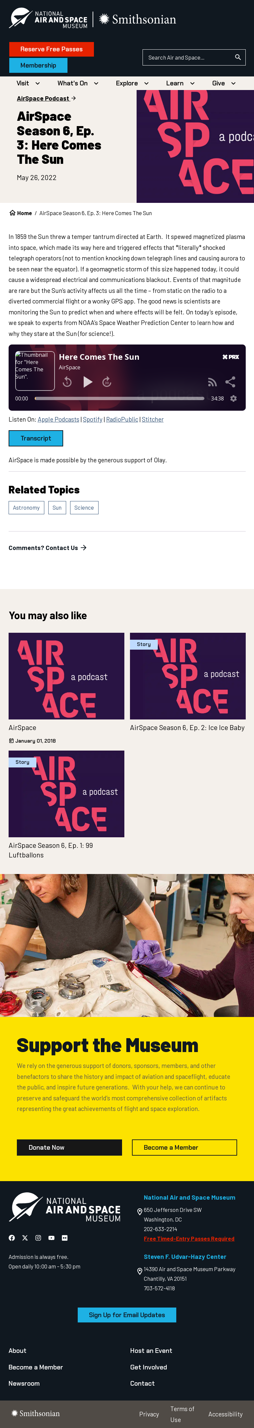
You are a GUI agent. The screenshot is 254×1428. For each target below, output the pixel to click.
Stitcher (153, 419)
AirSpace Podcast (43, 98)
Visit (23, 83)
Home (24, 212)
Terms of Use (182, 1414)
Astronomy (26, 507)
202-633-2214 (160, 1228)
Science (84, 507)
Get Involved (148, 1367)
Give (218, 83)
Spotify (93, 419)
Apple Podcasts (58, 419)
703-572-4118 (159, 1288)
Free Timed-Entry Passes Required (189, 1238)
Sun (57, 507)
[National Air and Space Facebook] (12, 1238)
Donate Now (46, 1147)
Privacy (149, 1414)
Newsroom (24, 1383)
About (17, 1351)
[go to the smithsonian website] (138, 19)
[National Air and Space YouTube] (52, 1238)
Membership (38, 65)
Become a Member (171, 1147)
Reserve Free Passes (52, 49)
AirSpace (22, 727)
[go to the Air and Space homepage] (64, 1208)
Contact (142, 1383)
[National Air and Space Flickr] (65, 1238)
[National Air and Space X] (25, 1238)
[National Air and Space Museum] (48, 19)
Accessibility (225, 1414)
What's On (73, 83)
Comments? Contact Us (48, 547)
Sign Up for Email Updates (127, 1315)
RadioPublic (122, 419)
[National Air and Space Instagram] (39, 1238)
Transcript (36, 438)
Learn (175, 83)
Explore (127, 83)
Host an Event (151, 1351)
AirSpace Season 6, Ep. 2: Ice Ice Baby (187, 727)
